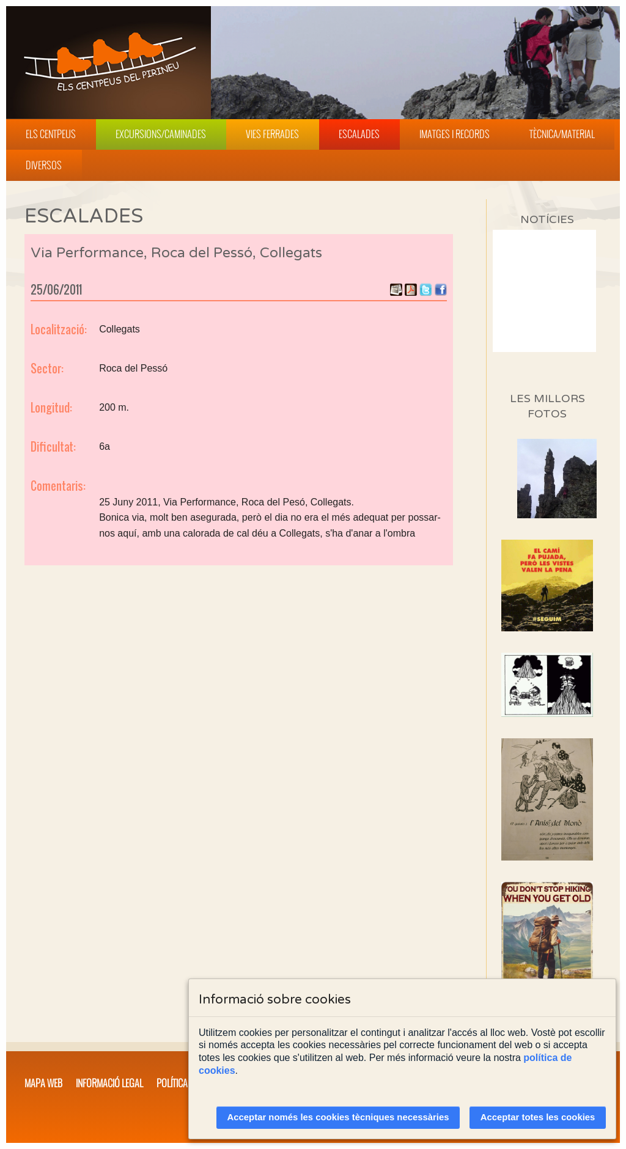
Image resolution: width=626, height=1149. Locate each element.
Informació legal (109, 1083)
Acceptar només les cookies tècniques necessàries (338, 1117)
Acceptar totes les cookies (538, 1117)
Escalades (359, 134)
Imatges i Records (454, 134)
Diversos (44, 165)
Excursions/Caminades (161, 134)
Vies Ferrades (272, 134)
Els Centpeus (51, 134)
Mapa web (43, 1083)
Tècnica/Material (562, 134)
